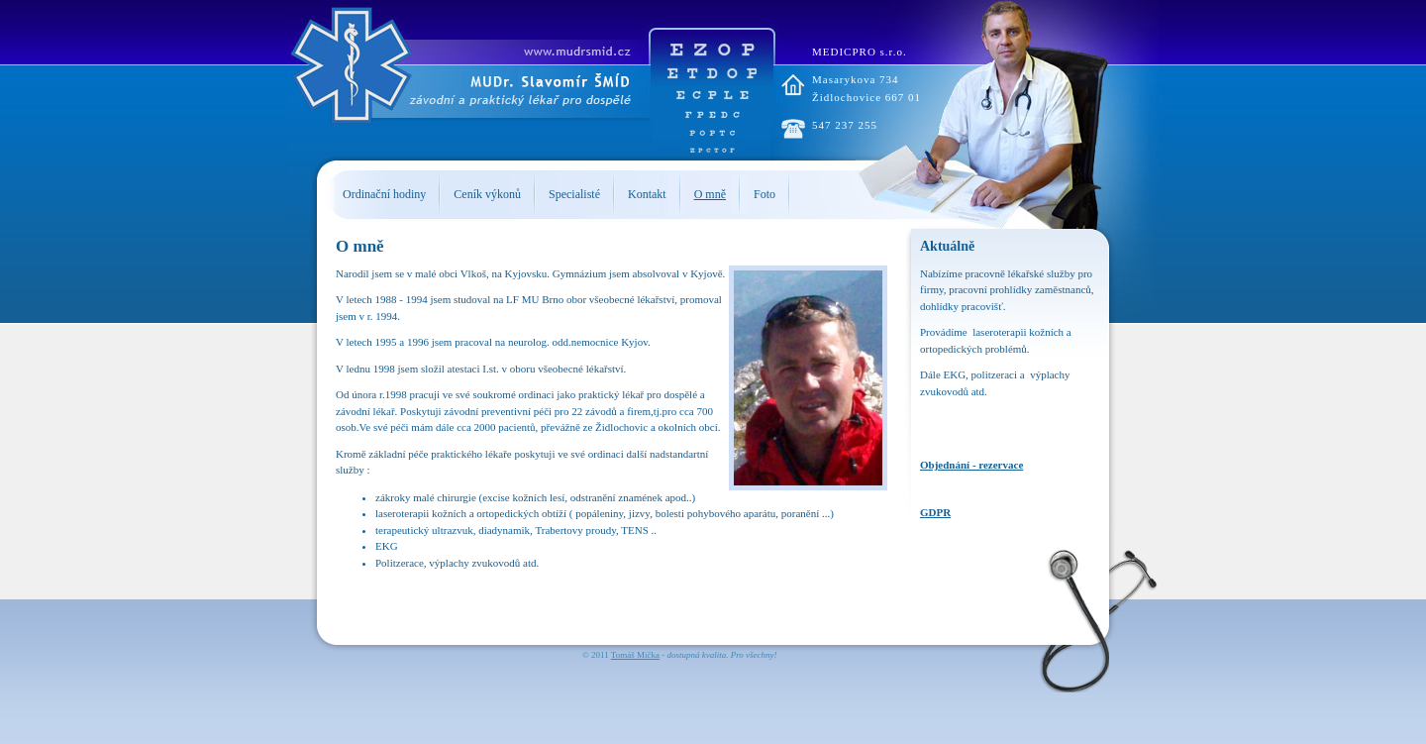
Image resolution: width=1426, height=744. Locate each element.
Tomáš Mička (635, 655)
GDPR (935, 512)
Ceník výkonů (487, 194)
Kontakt (647, 194)
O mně (710, 194)
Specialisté (574, 194)
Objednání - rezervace (971, 465)
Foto (764, 194)
